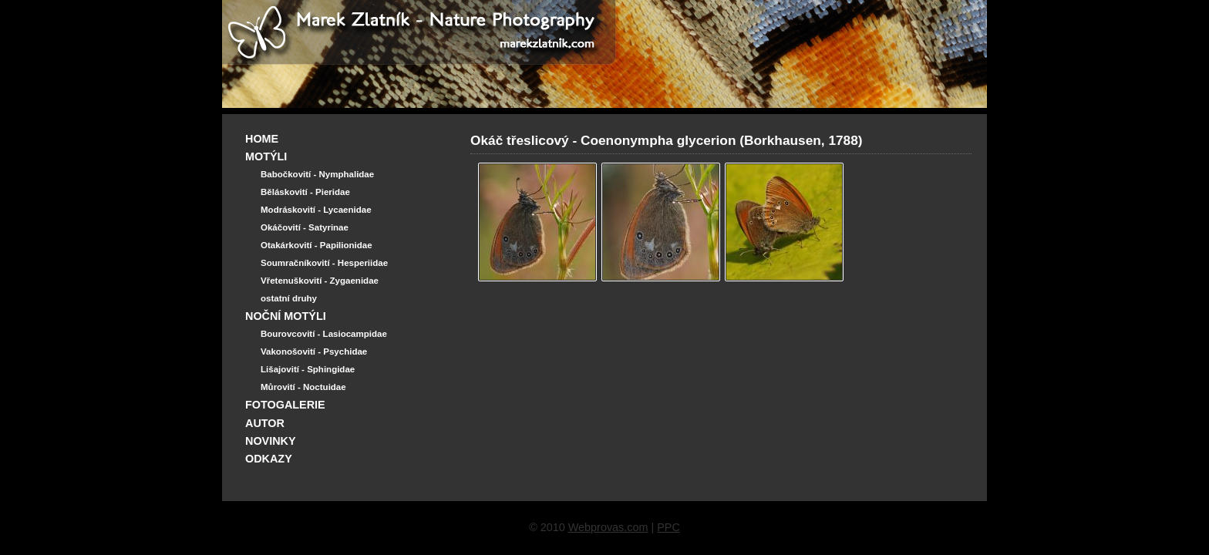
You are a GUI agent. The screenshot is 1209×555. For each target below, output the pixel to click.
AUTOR (265, 423)
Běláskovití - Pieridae (305, 192)
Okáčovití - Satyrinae (305, 227)
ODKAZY (268, 458)
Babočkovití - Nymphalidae (317, 174)
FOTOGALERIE (285, 405)
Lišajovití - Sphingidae (308, 369)
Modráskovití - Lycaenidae (316, 209)
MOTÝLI (266, 156)
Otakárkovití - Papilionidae (316, 245)
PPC (668, 527)
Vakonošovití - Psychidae (314, 351)
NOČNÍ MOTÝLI (285, 316)
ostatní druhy (289, 298)
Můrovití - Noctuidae (303, 387)
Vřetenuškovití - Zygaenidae (320, 280)
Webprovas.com (608, 527)
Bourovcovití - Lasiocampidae (324, 333)
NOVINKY (270, 441)
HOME (261, 139)
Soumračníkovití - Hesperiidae (324, 262)
